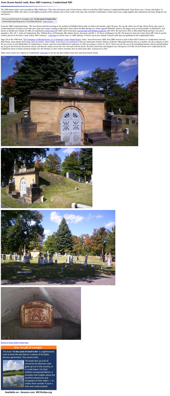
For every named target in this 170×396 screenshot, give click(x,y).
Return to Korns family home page (14, 343)
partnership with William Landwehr (92, 31)
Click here (52, 35)
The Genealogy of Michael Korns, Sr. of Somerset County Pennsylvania (52, 39)
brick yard (49, 31)
